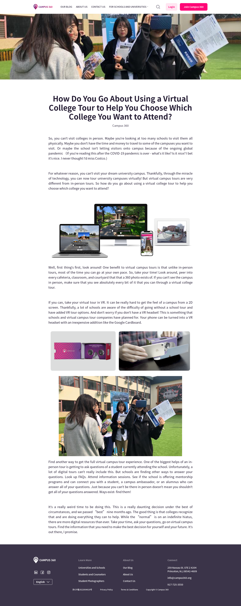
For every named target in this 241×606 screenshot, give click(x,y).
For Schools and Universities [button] (127, 6)
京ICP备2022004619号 (82, 589)
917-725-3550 (175, 584)
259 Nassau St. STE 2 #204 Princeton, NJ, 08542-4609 (182, 569)
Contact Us (98, 6)
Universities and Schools (91, 567)
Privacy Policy (106, 589)
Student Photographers (91, 581)
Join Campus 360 (194, 6)
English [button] (43, 581)
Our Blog (66, 6)
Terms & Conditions (129, 589)
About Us (81, 6)
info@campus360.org (179, 577)
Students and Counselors (92, 574)
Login (171, 6)
